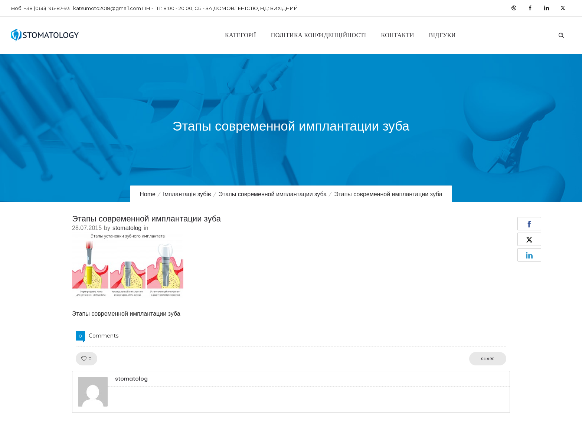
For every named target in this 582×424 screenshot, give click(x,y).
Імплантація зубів (187, 194)
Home (148, 194)
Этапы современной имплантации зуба (273, 194)
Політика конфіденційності (318, 35)
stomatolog (126, 228)
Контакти (397, 35)
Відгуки (442, 35)
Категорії (240, 35)
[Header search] (561, 34)
